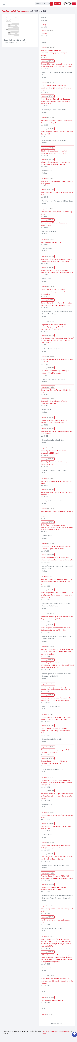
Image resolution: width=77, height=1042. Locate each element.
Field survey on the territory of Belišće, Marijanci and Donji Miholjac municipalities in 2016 (55, 730)
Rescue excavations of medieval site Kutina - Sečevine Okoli (56, 433)
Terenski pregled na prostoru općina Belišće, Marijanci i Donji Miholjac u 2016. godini (56, 718)
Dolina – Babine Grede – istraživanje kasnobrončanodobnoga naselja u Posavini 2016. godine (55, 292)
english (57, 3)
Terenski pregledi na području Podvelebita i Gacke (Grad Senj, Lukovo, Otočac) (55, 847)
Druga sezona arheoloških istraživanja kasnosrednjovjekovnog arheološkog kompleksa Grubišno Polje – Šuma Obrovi (57, 327)
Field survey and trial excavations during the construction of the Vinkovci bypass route (56, 699)
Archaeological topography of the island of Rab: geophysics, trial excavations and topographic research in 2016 (57, 595)
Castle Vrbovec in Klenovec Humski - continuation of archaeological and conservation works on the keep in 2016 (57, 527)
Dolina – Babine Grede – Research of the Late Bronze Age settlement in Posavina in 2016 (56, 304)
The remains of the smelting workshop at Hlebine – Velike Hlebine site (55, 372)
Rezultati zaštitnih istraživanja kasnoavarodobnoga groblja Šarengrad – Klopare (54, 53)
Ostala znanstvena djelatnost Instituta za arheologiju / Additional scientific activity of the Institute (57, 981)
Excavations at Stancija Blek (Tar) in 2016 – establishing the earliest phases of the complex (57, 559)
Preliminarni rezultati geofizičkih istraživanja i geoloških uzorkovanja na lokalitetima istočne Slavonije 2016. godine (56, 782)
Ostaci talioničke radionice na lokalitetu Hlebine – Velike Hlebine (57, 361)
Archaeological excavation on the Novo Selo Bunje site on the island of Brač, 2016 (56, 629)
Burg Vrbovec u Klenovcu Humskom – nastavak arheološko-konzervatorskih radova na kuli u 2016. (57, 514)
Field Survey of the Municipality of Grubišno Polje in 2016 (56, 827)
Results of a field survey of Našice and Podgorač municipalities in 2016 (54, 762)
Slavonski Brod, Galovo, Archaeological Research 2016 (54, 224)
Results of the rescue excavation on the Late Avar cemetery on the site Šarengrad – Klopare (57, 65)
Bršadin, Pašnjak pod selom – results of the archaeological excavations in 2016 (55, 163)
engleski (48, 48)
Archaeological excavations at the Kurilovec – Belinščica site (56, 493)
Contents (44, 34)
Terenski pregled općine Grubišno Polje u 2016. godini (57, 816)
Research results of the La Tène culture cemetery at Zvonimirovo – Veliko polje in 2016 (57, 271)
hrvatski (47, 31)
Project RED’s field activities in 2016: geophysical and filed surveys (53, 888)
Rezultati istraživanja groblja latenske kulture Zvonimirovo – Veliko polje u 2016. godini (56, 260)
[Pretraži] (51, 4)
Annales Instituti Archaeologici (15, 11)
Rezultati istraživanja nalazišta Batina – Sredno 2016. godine (57, 182)
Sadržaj (43, 25)
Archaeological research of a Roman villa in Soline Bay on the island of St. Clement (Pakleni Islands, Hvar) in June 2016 (57, 665)
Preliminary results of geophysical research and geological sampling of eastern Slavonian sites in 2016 (57, 796)
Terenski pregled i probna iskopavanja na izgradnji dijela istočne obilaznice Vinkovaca (55, 688)
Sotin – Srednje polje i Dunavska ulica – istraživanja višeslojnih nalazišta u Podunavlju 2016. (56, 88)
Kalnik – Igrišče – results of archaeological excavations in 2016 (55, 463)
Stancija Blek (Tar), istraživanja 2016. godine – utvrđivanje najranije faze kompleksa (56, 548)
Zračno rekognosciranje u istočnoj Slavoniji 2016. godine (57, 910)
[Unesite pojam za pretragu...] (42, 4)
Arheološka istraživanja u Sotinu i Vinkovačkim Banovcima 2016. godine (56, 122)
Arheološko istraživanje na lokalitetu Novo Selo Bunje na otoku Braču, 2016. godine (57, 618)
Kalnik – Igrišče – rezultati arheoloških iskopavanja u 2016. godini (53, 452)
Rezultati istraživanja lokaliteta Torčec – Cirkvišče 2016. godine (54, 402)
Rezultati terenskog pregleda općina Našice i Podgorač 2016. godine (56, 751)
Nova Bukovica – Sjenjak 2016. (51, 242)
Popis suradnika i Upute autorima (52, 1000)
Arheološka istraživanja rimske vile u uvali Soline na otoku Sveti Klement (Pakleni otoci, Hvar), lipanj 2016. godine (57, 652)
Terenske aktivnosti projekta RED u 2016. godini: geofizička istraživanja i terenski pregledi (57, 877)
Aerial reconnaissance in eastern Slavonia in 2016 (55, 921)
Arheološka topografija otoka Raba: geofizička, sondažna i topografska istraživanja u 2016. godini (56, 581)
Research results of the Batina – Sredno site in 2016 (57, 194)
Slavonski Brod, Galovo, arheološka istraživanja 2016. (56, 213)
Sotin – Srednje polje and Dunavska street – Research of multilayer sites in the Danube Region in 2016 (56, 101)
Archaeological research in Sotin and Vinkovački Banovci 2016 (57, 133)
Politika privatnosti (64, 1031)
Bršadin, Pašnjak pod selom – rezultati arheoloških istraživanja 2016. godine (54, 152)
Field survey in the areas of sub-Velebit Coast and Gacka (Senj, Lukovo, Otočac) (56, 858)
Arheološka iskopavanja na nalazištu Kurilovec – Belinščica (57, 482)
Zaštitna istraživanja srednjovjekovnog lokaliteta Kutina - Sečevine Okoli (54, 421)
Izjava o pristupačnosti (49, 1031)
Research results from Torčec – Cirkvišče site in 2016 (57, 391)
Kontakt (44, 1034)
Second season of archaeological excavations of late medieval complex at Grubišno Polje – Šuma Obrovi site (57, 340)
